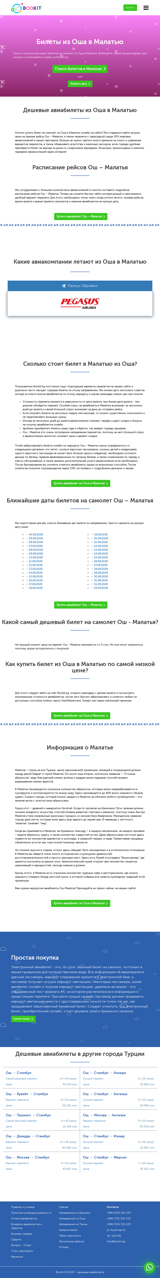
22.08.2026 (101, 546)
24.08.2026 (101, 553)
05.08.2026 (36, 538)
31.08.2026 (101, 580)
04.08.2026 (36, 534)
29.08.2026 (101, 572)
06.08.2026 (36, 542)
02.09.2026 (101, 588)
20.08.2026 (101, 538)
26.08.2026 (101, 561)
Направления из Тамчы (73, 1224)
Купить (130, 7)
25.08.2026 (101, 557)
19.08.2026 (101, 534)
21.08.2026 (101, 542)
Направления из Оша (72, 1218)
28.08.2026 (101, 569)
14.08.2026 (35, 572)
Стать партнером (22, 1251)
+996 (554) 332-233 (119, 1212)
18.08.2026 (35, 588)
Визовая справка (21, 1233)
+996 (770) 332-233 (119, 1218)
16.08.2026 (35, 580)
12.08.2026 (35, 565)
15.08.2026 (35, 576)
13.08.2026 (35, 569)
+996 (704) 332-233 (119, 1224)
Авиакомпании (68, 1230)
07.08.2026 (35, 546)
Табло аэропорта (70, 1235)
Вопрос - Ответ (21, 1245)
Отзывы (64, 1247)
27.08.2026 (100, 565)
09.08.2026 (36, 553)
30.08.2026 (101, 576)
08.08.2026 (36, 549)
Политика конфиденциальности (31, 1212)
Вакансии (17, 1256)
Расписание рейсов (71, 1241)
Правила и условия (23, 1207)
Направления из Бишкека (74, 1212)
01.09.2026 (101, 584)
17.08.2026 (35, 584)
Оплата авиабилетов (24, 1218)
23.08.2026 (101, 549)
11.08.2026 (35, 561)
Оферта (16, 1239)
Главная (63, 1207)
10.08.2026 (36, 557)
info (116, 1241)
